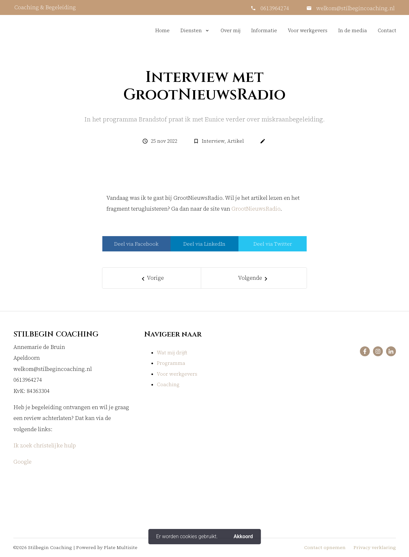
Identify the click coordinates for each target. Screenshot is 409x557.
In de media (352, 30)
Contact (387, 30)
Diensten (191, 30)
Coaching (168, 384)
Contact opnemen (325, 547)
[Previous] (151, 278)
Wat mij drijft (172, 352)
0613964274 (274, 8)
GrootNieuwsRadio (255, 209)
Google (23, 462)
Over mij (230, 30)
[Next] (254, 278)
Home (162, 30)
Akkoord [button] (243, 536)
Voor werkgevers (307, 30)
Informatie (264, 30)
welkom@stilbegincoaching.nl (355, 8)
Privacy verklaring (375, 547)
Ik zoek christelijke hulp (44, 445)
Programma (171, 363)
